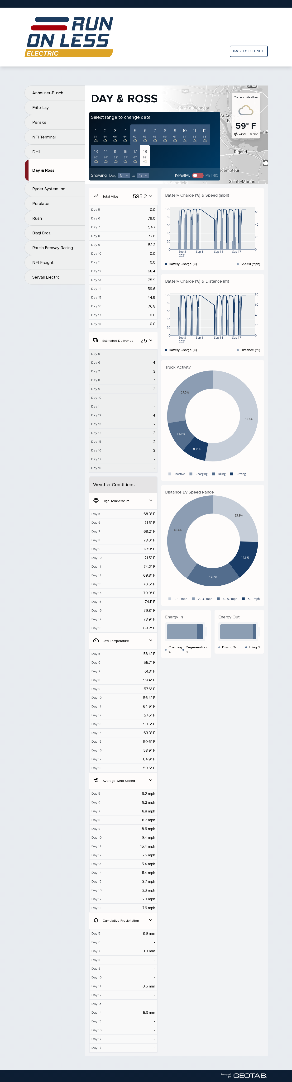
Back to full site (248, 51)
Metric (212, 175)
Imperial (182, 175)
